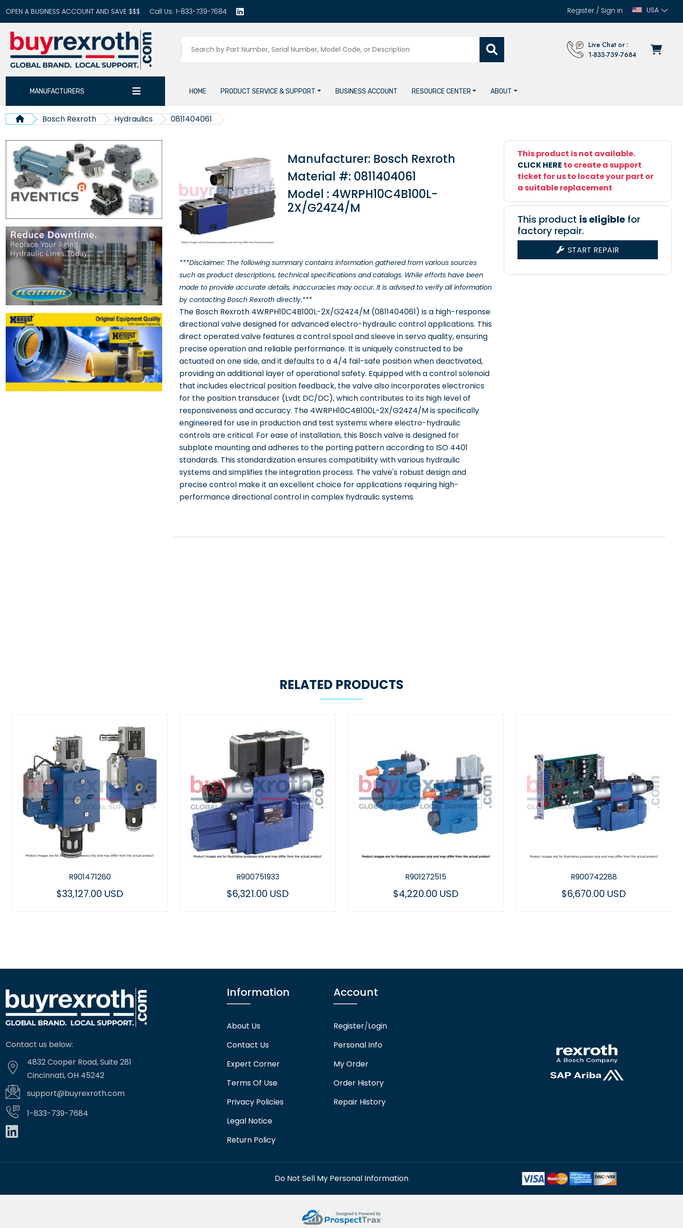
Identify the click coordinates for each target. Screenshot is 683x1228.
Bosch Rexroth (69, 119)
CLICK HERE (539, 165)
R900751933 (284, 875)
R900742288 (620, 875)
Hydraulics (133, 119)
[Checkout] (659, 49)
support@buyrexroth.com (76, 1091)
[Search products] (332, 49)
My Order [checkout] (351, 1063)
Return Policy (251, 1139)
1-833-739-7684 (200, 11)
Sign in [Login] (612, 10)
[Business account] (73, 11)
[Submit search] (493, 49)
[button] (271, 91)
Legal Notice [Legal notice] (249, 1120)
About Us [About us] (243, 1025)
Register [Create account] (580, 10)
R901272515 (452, 875)
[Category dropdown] (136, 91)
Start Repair (587, 250)
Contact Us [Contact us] (248, 1044)
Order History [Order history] (358, 1082)
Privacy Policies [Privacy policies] (255, 1101)
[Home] (197, 91)
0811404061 (191, 119)
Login (377, 1025)
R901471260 (116, 875)
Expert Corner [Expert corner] (253, 1063)
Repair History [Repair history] (359, 1101)
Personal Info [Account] (357, 1044)
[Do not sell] (341, 1177)
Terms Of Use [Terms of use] (252, 1082)
